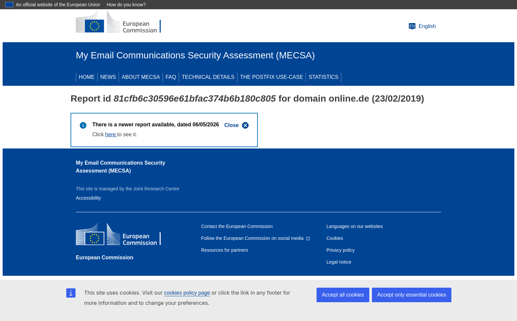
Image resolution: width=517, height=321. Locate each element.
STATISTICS (323, 77)
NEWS (108, 77)
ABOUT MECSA (141, 77)
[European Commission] (123, 22)
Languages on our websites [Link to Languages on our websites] (354, 226)
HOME (87, 77)
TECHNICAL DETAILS (208, 77)
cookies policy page (187, 293)
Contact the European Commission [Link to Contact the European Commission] (237, 226)
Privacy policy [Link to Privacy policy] (340, 250)
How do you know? (126, 4)
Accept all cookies (343, 295)
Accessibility (88, 198)
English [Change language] (422, 26)
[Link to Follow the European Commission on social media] (255, 238)
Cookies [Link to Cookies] (334, 238)
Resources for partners (224, 250)
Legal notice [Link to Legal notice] (338, 262)
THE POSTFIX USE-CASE (271, 77)
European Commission (104, 257)
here (111, 134)
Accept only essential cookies (411, 295)
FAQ (171, 77)
